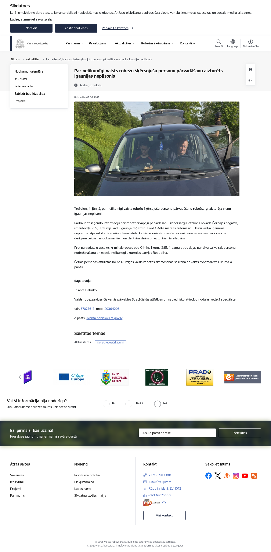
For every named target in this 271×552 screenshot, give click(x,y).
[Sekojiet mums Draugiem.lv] (227, 475)
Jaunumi (21, 79)
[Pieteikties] (240, 432)
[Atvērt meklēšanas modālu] (219, 44)
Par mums (17, 495)
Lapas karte (82, 489)
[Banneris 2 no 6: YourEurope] (71, 377)
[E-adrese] (151, 502)
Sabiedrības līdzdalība (30, 94)
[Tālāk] (251, 377)
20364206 (112, 309)
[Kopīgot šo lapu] (250, 80)
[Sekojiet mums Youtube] (245, 475)
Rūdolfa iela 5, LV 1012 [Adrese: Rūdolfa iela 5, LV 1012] (165, 488)
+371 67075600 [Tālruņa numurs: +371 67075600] (159, 495)
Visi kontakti (164, 515)
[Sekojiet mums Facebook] (208, 475)
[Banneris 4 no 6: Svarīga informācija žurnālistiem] (156, 377)
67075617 (87, 309)
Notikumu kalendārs (29, 71)
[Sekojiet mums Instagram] (236, 476)
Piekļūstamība (84, 482)
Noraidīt (31, 28)
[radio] (109, 403)
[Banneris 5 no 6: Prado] (199, 377)
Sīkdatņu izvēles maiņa (90, 495)
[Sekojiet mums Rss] (254, 476)
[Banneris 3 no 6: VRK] (114, 377)
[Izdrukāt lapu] (250, 69)
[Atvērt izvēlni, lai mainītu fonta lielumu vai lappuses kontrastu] (251, 44)
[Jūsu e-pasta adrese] (177, 432)
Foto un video (24, 86)
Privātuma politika (87, 475)
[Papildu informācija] (164, 502)
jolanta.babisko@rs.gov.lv (104, 318)
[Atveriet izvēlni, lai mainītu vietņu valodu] (233, 44)
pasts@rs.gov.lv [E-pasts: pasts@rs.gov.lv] (160, 482)
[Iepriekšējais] (20, 377)
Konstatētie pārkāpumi (110, 342)
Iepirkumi (17, 482)
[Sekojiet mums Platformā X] (217, 475)
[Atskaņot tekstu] (91, 85)
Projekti (20, 101)
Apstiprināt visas (76, 28)
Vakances (17, 475)
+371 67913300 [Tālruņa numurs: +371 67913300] (160, 475)
